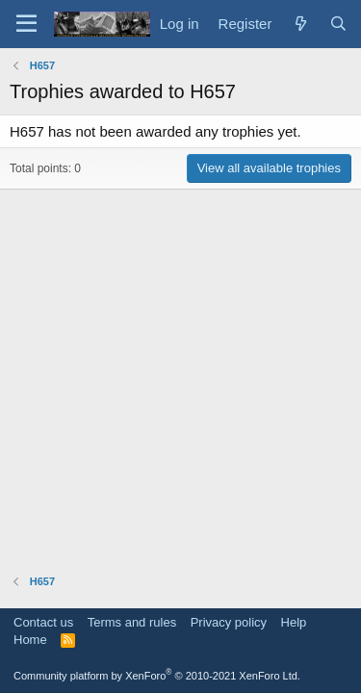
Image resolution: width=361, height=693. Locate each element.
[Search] (338, 23)
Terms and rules (132, 622)
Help (294, 622)
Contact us (43, 622)
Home (30, 639)
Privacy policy (229, 622)
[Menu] (26, 24)
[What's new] (300, 23)
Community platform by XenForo (156, 675)
